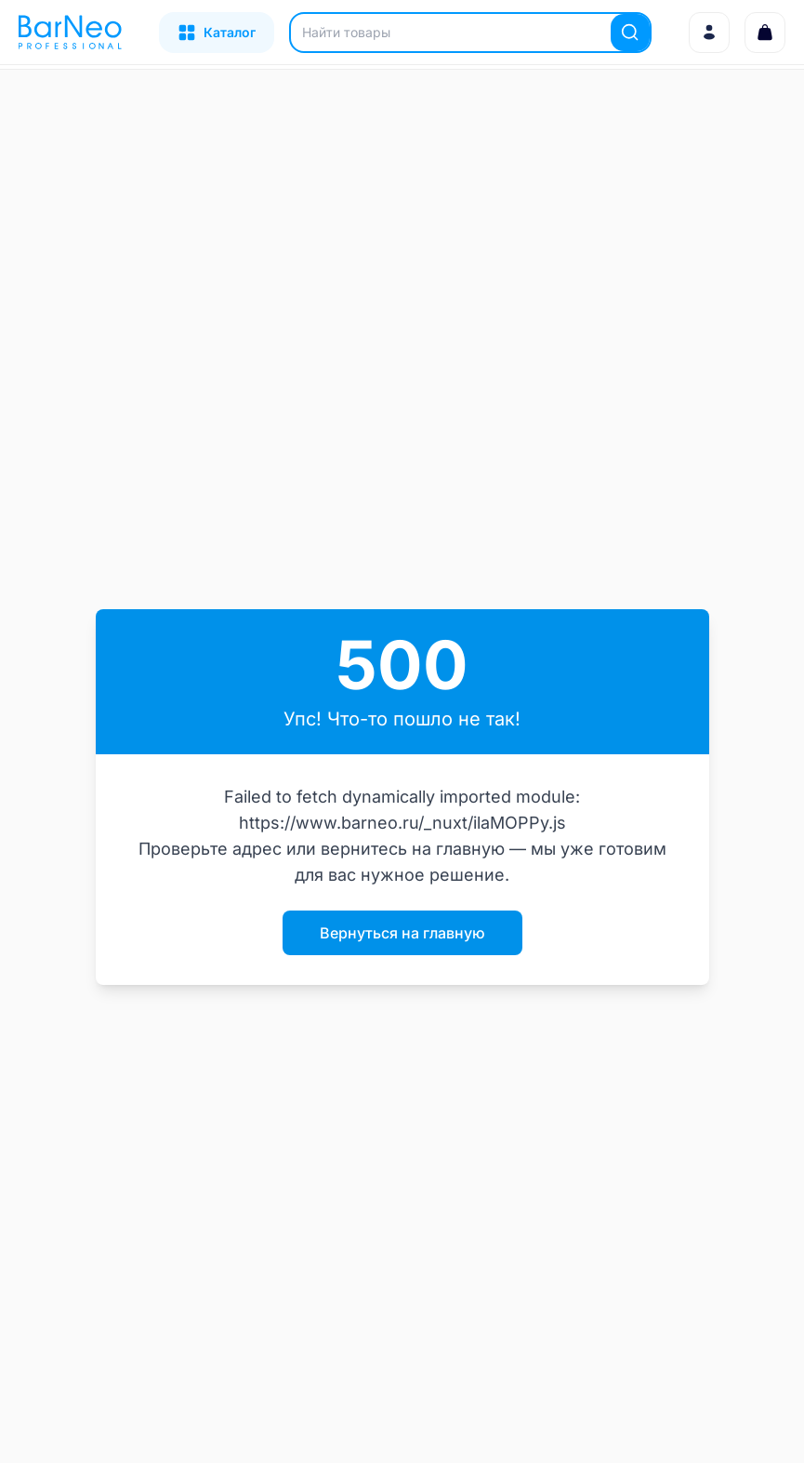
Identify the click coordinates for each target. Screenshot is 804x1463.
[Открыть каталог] (216, 32)
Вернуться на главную (402, 933)
